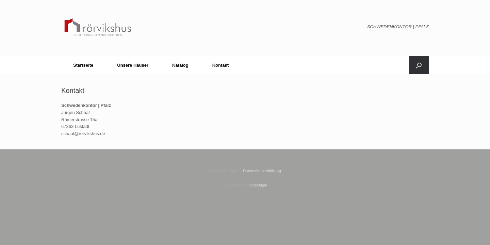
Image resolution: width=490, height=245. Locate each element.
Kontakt (220, 65)
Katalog (180, 65)
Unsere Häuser (132, 65)
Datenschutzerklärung (262, 171)
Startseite (83, 65)
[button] (419, 65)
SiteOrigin (258, 185)
